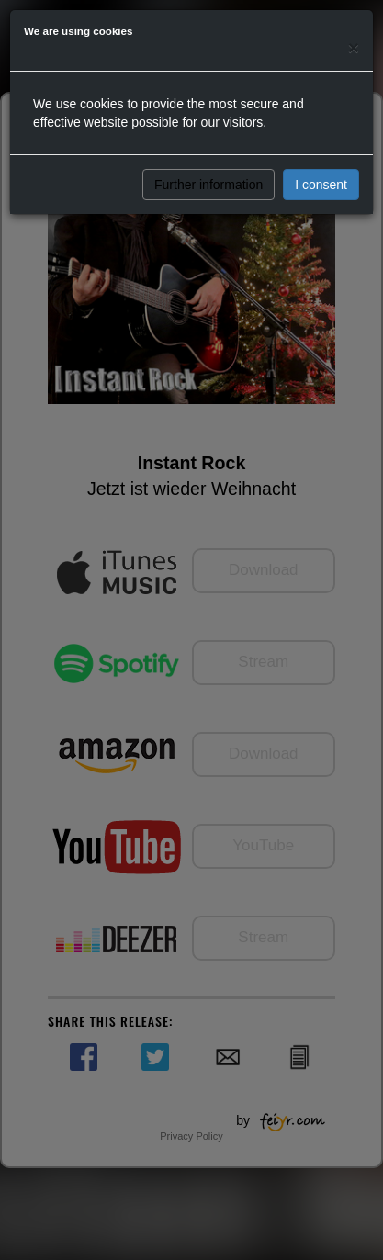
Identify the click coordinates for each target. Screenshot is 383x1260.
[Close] (353, 47)
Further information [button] (208, 184)
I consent (321, 184)
